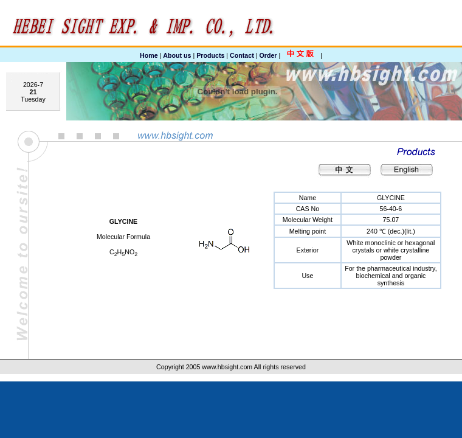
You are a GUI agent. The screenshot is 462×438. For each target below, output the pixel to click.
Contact (242, 55)
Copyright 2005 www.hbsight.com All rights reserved (231, 366)
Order (268, 55)
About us (177, 55)
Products (210, 55)
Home (149, 55)
